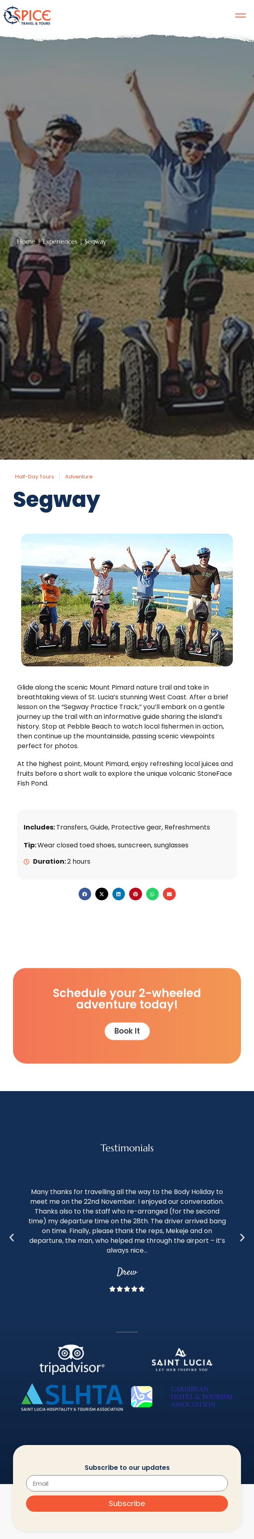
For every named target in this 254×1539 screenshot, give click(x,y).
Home (26, 241)
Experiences (60, 241)
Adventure (79, 476)
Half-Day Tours (34, 476)
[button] (85, 894)
